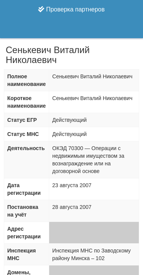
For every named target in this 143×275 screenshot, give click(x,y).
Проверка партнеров (71, 9)
